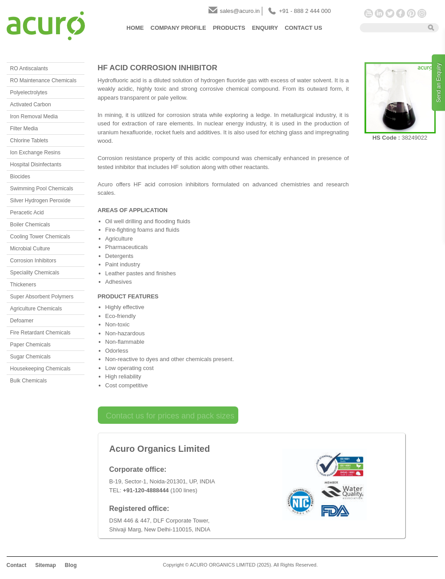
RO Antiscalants (29, 68)
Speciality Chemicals (35, 272)
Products (229, 27)
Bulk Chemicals (28, 381)
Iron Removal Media (34, 116)
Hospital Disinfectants (35, 164)
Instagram (421, 13)
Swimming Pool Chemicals (41, 188)
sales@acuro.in (240, 11)
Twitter (389, 13)
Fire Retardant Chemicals (40, 333)
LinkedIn (379, 13)
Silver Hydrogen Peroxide (40, 200)
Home (135, 27)
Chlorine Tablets (29, 140)
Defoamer (22, 321)
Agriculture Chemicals (36, 309)
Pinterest (411, 13)
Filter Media (24, 128)
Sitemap (45, 565)
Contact (17, 565)
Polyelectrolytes (29, 92)
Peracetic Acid (27, 212)
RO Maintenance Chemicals (43, 80)
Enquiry (265, 27)
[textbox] (391, 27)
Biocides (20, 176)
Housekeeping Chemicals (40, 369)
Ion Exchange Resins (35, 152)
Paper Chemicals (30, 345)
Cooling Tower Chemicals (40, 236)
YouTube (368, 13)
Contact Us (303, 27)
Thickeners (23, 284)
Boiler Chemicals (30, 224)
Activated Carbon (30, 104)
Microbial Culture (30, 248)
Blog (71, 565)
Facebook (400, 13)
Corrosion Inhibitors (33, 260)
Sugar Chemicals (30, 357)
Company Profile (178, 27)
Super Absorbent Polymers (42, 297)
